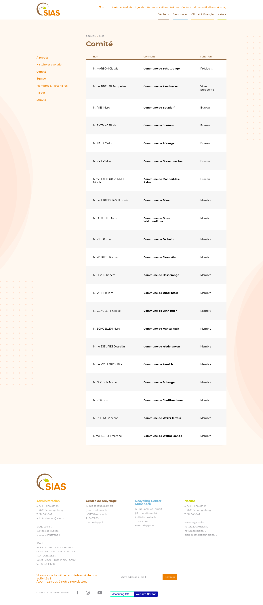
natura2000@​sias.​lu (196, 526)
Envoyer (170, 576)
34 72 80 (94, 518)
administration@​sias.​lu (50, 518)
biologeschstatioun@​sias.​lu (200, 534)
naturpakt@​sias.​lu (195, 530)
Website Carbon (146, 594)
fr (100, 7)
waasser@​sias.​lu (194, 522)
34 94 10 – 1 (45, 514)
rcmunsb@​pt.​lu (95, 522)
